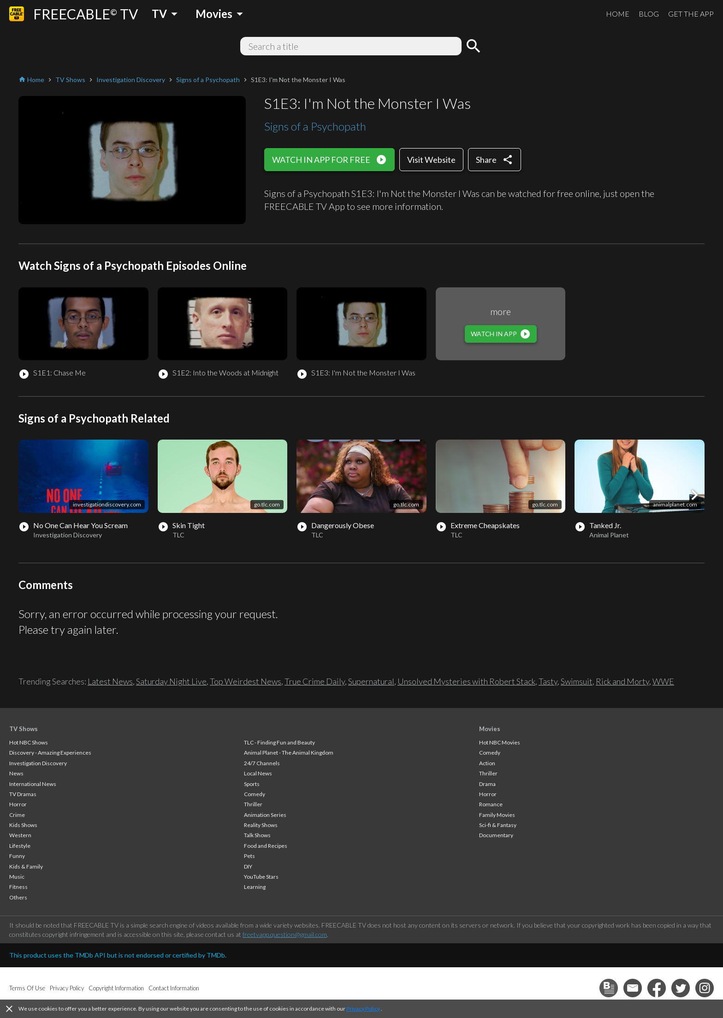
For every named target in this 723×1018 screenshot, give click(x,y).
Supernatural (371, 681)
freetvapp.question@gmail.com (285, 934)
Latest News (110, 681)
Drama (487, 783)
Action (487, 763)
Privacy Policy (363, 1008)
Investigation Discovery (38, 763)
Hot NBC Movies (499, 742)
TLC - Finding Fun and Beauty (279, 742)
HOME (617, 13)
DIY (248, 866)
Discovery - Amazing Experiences (50, 752)
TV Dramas (22, 794)
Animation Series (265, 814)
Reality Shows (261, 825)
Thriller (253, 804)
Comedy (254, 794)
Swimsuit (577, 681)
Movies (489, 728)
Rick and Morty (622, 681)
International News (32, 783)
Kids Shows (23, 825)
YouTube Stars (261, 876)
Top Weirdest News (245, 681)
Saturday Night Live (171, 681)
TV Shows (23, 728)
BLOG (649, 13)
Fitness (18, 886)
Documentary (496, 835)
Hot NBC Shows (28, 742)
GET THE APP (691, 13)
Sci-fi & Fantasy (497, 825)
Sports (252, 783)
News (16, 773)
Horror (18, 804)
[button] (694, 495)
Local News (258, 773)
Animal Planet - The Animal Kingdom (288, 752)
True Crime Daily (314, 681)
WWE (663, 681)
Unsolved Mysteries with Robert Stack (466, 681)
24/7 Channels (262, 763)
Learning (255, 886)
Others (18, 897)
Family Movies (497, 814)
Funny (17, 855)
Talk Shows (257, 835)
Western (20, 835)
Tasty (548, 681)
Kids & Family (26, 866)
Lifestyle (19, 845)
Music (16, 876)
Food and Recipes (265, 845)
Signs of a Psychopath (315, 126)
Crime (17, 814)
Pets (249, 855)
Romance (491, 804)
